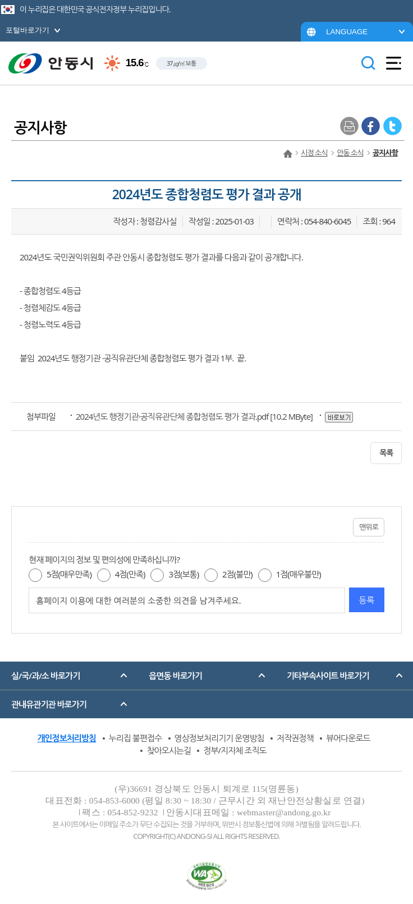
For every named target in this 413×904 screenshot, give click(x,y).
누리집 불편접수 (135, 738)
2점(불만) (237, 574)
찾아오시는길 (168, 750)
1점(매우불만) (298, 574)
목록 (386, 452)
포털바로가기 (27, 30)
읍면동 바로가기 (175, 675)
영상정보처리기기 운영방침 (219, 738)
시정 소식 (314, 153)
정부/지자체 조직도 (234, 750)
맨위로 (368, 527)
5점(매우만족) (69, 574)
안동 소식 (350, 153)
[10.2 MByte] (195, 416)
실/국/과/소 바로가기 (45, 675)
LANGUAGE (347, 31)
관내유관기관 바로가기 (48, 704)
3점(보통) (183, 574)
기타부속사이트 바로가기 (328, 675)
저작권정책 (295, 738)
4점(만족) (130, 574)
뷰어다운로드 (348, 738)
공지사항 (385, 153)
